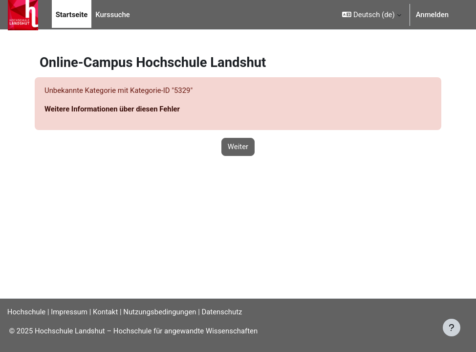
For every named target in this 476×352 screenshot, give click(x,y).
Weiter (238, 146)
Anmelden (432, 14)
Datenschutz (222, 312)
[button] (371, 14)
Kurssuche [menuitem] (112, 14)
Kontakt (105, 312)
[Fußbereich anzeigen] (451, 327)
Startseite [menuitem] (72, 14)
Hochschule (26, 312)
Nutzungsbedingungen (159, 312)
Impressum (69, 312)
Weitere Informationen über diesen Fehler (112, 109)
